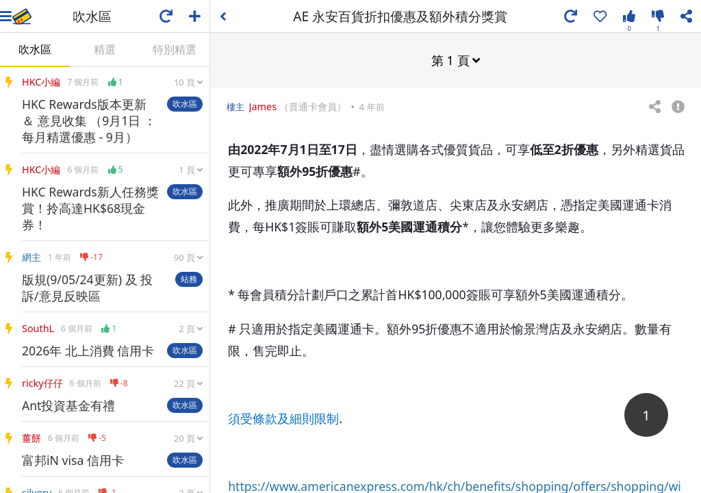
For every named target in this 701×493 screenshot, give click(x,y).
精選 (105, 49)
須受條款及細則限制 (283, 417)
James (264, 105)
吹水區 (34, 49)
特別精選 (174, 49)
